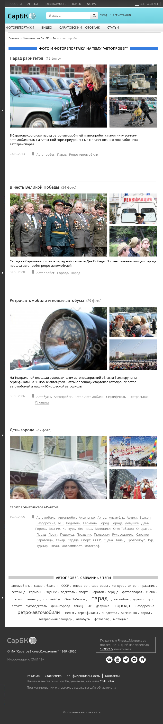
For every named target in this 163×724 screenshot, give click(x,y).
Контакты (112, 676)
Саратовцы (44, 540)
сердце (113, 592)
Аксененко (87, 517)
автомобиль (20, 585)
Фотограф (92, 546)
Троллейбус (136, 540)
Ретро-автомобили (83, 154)
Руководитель (123, 534)
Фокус (92, 4)
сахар (38, 585)
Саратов (142, 534)
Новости (15, 4)
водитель (68, 592)
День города (30, 430)
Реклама (33, 676)
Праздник (84, 534)
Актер (102, 517)
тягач (17, 599)
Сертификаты (116, 396)
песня (69, 613)
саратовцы (99, 585)
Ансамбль (116, 517)
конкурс (118, 585)
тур (150, 599)
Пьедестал (101, 534)
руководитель (36, 606)
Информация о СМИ (22, 659)
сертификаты (88, 613)
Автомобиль (45, 517)
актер (132, 585)
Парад (61, 154)
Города (62, 273)
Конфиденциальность (83, 676)
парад (99, 598)
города (122, 605)
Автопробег (45, 154)
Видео (76, 4)
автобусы (83, 619)
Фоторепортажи (20, 27)
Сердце (73, 540)
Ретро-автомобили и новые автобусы (55, 300)
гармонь (36, 592)
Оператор (143, 528)
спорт (83, 592)
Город (104, 523)
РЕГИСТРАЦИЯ (122, 15)
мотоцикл (120, 619)
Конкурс (69, 528)
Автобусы (43, 396)
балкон (51, 585)
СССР (97, 540)
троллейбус (52, 599)
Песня (52, 534)
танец (78, 606)
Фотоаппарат (72, 546)
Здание (54, 528)
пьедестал (109, 613)
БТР (60, 523)
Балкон (145, 517)
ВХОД (103, 15)
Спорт (86, 540)
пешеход (32, 599)
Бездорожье (45, 523)
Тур (150, 540)
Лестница (85, 528)
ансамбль (121, 599)
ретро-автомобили (39, 612)
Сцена (108, 540)
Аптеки (32, 4)
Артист (132, 517)
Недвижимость (55, 4)
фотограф (101, 619)
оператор (80, 585)
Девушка (132, 523)
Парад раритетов (35, 58)
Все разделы (146, 4)
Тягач (54, 546)
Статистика (53, 676)
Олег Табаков (123, 528)
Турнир (42, 546)
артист (17, 606)
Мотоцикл (102, 528)
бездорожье (145, 606)
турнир (138, 599)
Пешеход (67, 534)
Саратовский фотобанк (79, 27)
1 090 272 (106, 649)
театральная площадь (55, 619)
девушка (102, 606)
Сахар (60, 540)
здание (51, 592)
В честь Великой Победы (43, 187)
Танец (120, 540)
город (145, 613)
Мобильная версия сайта (81, 712)
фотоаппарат (132, 592)
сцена (150, 592)
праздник (147, 585)
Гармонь (90, 523)
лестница (18, 592)
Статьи (113, 27)
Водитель (73, 523)
